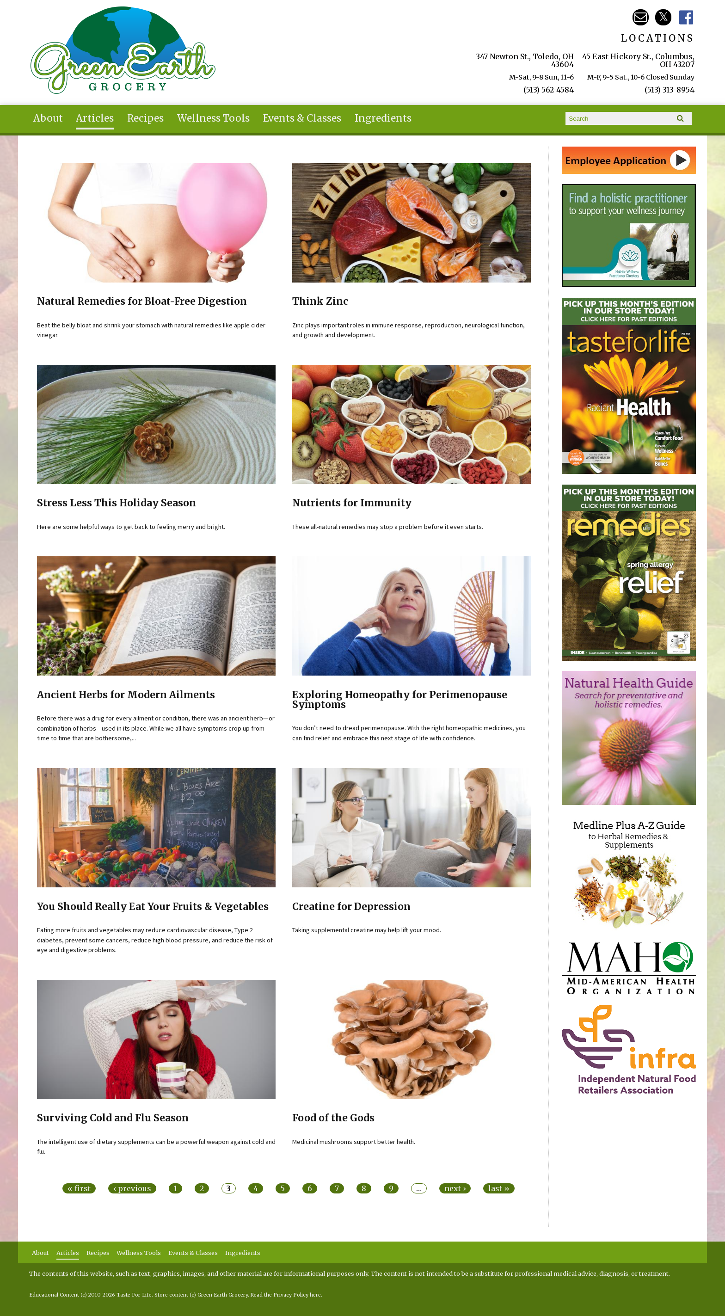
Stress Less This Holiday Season (116, 503)
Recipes (145, 118)
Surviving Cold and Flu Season (113, 1118)
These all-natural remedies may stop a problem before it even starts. (387, 527)
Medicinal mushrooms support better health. (353, 1142)
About (48, 118)
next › (455, 1188)
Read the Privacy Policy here (286, 1295)
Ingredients (383, 118)
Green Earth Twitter (663, 17)
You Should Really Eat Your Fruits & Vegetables (153, 907)
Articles (95, 118)
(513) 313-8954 (669, 89)
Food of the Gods (333, 1118)
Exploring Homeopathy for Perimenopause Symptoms (399, 700)
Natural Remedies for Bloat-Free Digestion (142, 301)
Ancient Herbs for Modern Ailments (126, 695)
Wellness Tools (213, 118)
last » (499, 1188)
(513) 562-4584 (548, 89)
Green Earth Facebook (686, 17)
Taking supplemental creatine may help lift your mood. (366, 930)
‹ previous (132, 1188)
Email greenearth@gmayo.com (641, 17)
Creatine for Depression (351, 907)
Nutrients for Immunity (352, 503)
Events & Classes (302, 118)
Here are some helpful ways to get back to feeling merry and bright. (131, 527)
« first (79, 1188)
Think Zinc (320, 301)
